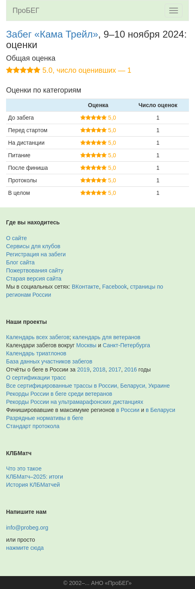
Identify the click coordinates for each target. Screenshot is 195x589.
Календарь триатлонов (36, 353)
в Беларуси (160, 410)
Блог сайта (20, 262)
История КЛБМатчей (33, 484)
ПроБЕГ (26, 10)
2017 (115, 369)
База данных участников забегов (49, 361)
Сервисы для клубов (33, 246)
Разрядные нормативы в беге (44, 418)
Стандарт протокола (32, 426)
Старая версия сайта (33, 278)
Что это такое (24, 468)
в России (127, 410)
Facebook (114, 286)
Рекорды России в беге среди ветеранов (59, 394)
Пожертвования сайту (34, 270)
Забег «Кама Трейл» (52, 34)
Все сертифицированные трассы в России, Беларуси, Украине (88, 385)
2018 (99, 369)
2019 (83, 369)
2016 (130, 369)
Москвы (86, 345)
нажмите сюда (25, 548)
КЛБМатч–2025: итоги (34, 476)
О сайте (16, 238)
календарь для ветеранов (106, 337)
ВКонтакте (85, 286)
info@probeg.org (27, 527)
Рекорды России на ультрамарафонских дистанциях (74, 402)
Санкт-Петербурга (126, 345)
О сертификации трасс (36, 377)
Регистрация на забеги (36, 254)
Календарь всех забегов (37, 337)
